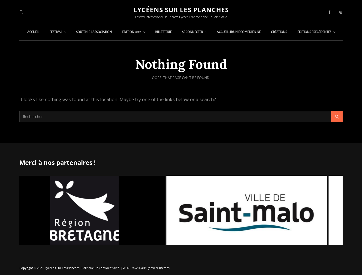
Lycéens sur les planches (181, 9)
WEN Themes (160, 268)
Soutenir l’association (94, 32)
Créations (279, 32)
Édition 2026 (134, 32)
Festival (58, 32)
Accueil (33, 32)
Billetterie (163, 32)
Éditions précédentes (316, 32)
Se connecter (195, 32)
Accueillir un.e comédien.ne (239, 32)
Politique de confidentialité (100, 268)
